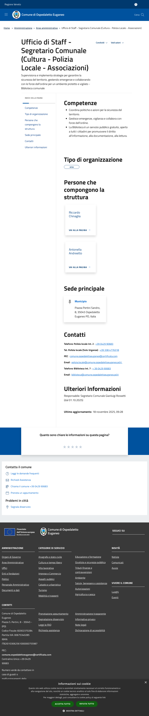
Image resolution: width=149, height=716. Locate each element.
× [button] (145, 682)
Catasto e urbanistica (50, 584)
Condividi (102, 43)
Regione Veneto (13, 4)
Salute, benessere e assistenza (91, 583)
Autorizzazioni (82, 589)
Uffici (4, 568)
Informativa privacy (85, 619)
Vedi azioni (118, 43)
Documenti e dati (11, 590)
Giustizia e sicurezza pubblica (90, 562)
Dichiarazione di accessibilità (90, 630)
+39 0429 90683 (104, 344)
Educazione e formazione (88, 557)
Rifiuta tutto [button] (86, 703)
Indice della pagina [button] (34, 97)
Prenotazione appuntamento (53, 614)
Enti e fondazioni (10, 573)
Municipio (81, 301)
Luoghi (115, 592)
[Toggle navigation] (6, 14)
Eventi (115, 597)
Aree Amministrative (13, 562)
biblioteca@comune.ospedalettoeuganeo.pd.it (95, 374)
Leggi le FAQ (45, 625)
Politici (5, 579)
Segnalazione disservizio (51, 619)
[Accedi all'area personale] (136, 4)
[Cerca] (142, 15)
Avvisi (115, 568)
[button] (74, 710)
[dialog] (74, 697)
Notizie (115, 557)
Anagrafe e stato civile (50, 557)
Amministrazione (23, 28)
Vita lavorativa (46, 568)
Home (7, 28)
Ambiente (80, 578)
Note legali (80, 625)
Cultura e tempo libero (50, 562)
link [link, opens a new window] (104, 697)
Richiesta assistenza (49, 630)
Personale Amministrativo (15, 584)
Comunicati (118, 562)
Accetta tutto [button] (62, 704)
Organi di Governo (11, 557)
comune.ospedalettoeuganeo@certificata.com (93, 356)
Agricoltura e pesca (85, 594)
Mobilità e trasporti (48, 596)
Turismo (43, 590)
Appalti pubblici (46, 579)
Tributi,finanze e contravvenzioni (83, 570)
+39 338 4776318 (109, 350)
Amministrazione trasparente (90, 614)
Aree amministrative (47, 28)
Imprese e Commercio (50, 573)
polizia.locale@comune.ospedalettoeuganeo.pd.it (97, 362)
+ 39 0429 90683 (101, 368)
